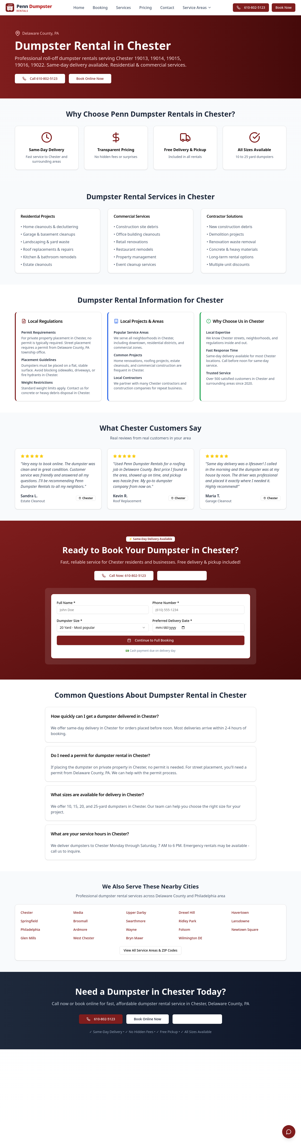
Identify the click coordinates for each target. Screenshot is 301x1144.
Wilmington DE (190, 938)
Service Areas (197, 7)
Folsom (184, 929)
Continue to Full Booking (150, 640)
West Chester (83, 938)
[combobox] (103, 627)
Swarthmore (136, 921)
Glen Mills (28, 938)
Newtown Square (244, 929)
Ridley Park (187, 921)
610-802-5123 (251, 7)
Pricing (145, 7)
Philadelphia (30, 929)
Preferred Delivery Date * (172, 620)
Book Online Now (90, 78)
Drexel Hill (187, 912)
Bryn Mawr (134, 938)
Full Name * (66, 602)
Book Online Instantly (182, 575)
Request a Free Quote (197, 1019)
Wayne (131, 929)
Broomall (80, 921)
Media (78, 912)
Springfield (29, 921)
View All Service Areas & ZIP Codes (150, 950)
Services (123, 7)
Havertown (240, 912)
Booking (100, 7)
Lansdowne (240, 921)
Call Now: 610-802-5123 (124, 575)
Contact (167, 7)
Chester (27, 912)
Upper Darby (136, 912)
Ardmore (80, 929)
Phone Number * (166, 602)
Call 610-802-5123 (40, 78)
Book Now (284, 7)
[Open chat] (288, 1131)
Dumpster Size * (69, 620)
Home (78, 7)
